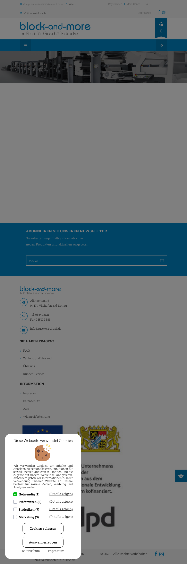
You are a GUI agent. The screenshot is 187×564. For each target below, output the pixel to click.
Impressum (56, 551)
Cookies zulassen (43, 528)
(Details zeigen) (61, 494)
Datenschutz (31, 551)
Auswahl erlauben (43, 542)
